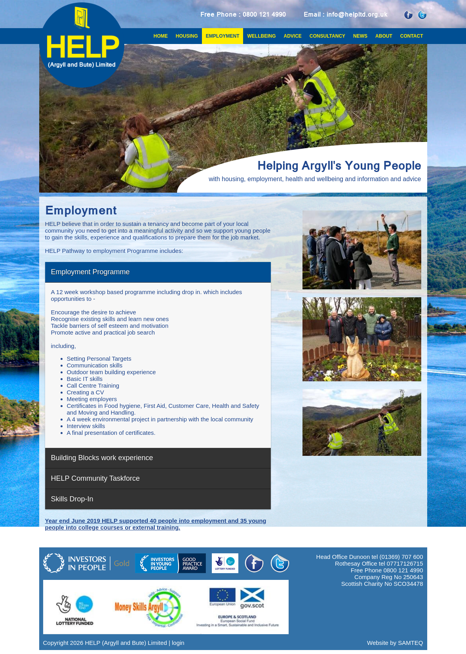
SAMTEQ (410, 642)
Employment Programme (90, 272)
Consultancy (327, 36)
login (178, 642)
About (383, 36)
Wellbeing (261, 36)
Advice (292, 36)
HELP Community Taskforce (95, 478)
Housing (187, 36)
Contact (411, 36)
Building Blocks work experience (102, 458)
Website (377, 642)
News (360, 36)
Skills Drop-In (72, 499)
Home (161, 36)
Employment (223, 36)
